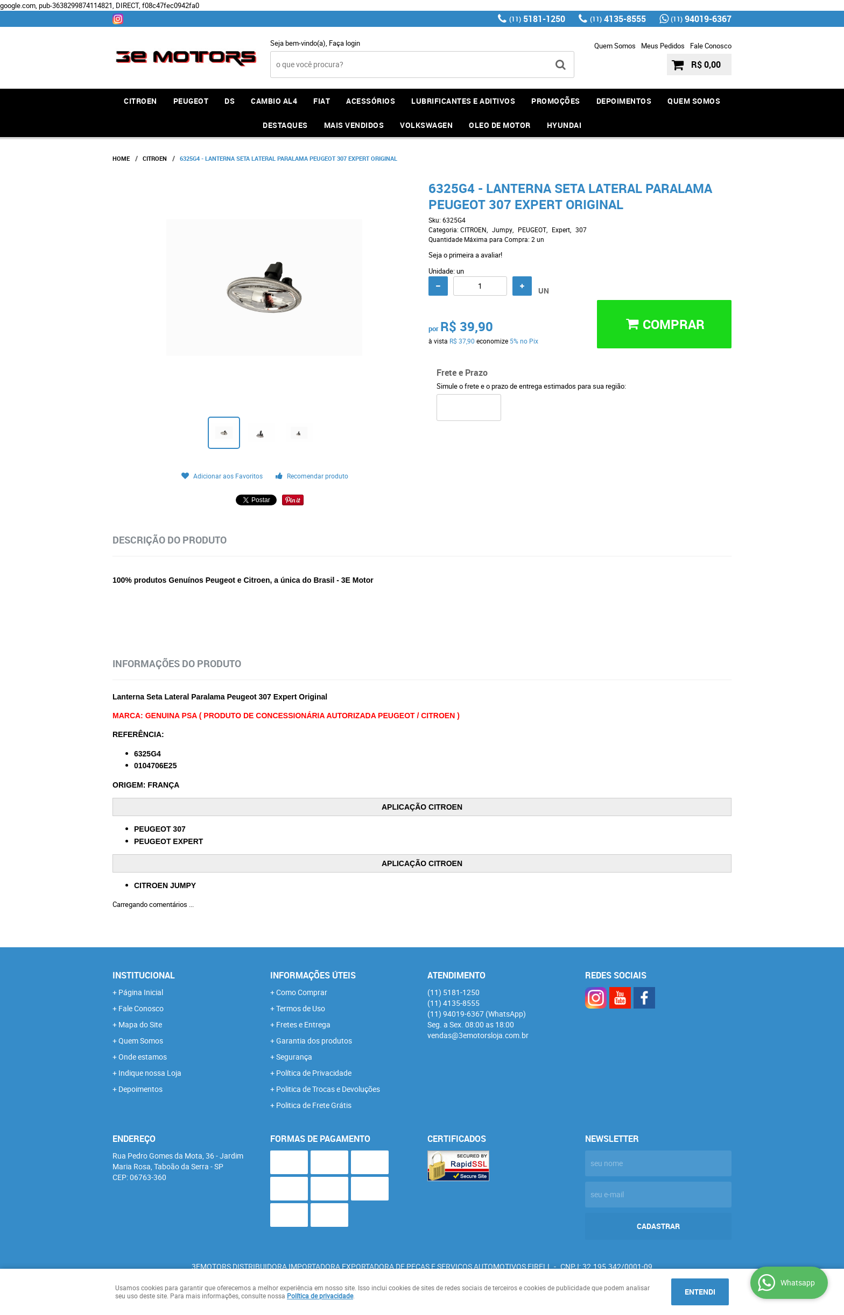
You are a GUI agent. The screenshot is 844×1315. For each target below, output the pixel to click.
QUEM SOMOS (693, 101)
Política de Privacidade (313, 1073)
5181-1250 (537, 19)
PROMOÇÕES (555, 101)
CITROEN (140, 101)
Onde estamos (142, 1057)
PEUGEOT (191, 101)
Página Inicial (140, 992)
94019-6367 (701, 19)
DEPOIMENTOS (624, 101)
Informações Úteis (313, 975)
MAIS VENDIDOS (354, 125)
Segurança (294, 1057)
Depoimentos (140, 1089)
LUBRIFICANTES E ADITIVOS (463, 101)
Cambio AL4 (274, 101)
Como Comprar (301, 992)
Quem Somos (615, 46)
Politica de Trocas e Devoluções (328, 1089)
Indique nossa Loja (149, 1073)
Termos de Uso (300, 1008)
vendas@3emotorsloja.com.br (478, 1035)
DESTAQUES (285, 125)
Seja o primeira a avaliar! (465, 255)
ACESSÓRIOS (370, 101)
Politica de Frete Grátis (313, 1105)
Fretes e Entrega (303, 1024)
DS (229, 101)
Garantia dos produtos (314, 1040)
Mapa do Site (140, 1024)
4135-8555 (618, 19)
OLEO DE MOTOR (500, 125)
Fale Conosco (711, 46)
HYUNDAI (564, 125)
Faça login (344, 43)
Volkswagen (426, 125)
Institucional (143, 975)
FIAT (321, 101)
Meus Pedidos (663, 46)
